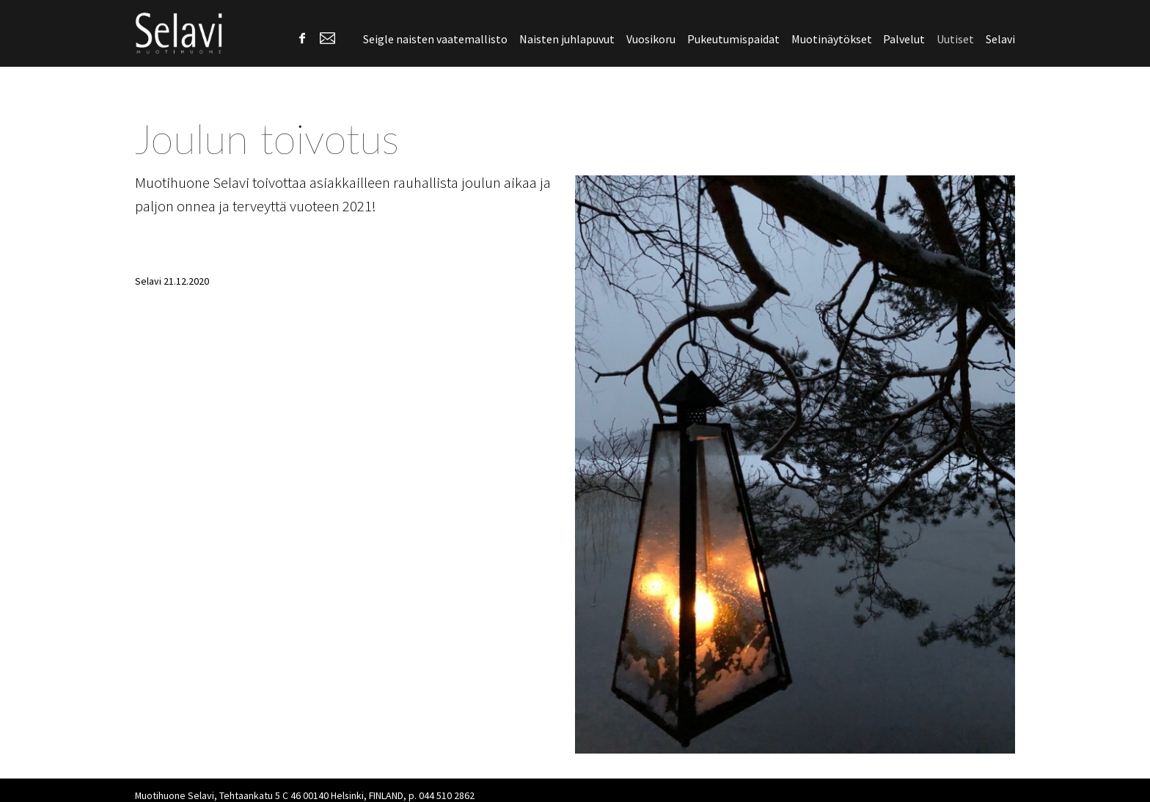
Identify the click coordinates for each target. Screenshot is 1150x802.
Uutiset (955, 39)
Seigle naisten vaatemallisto (435, 39)
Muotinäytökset (831, 39)
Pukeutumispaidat (733, 39)
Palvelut (904, 39)
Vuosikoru (650, 39)
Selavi (1000, 39)
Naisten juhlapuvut (567, 39)
